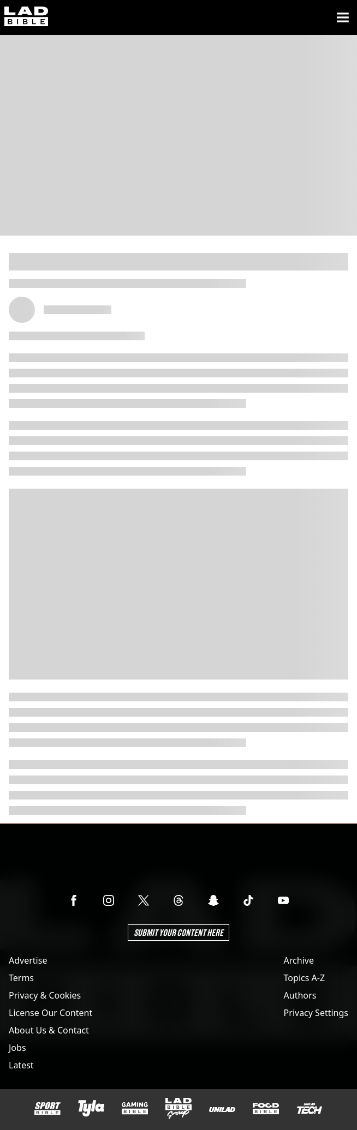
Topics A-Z (304, 978)
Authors (300, 995)
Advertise (28, 960)
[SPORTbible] (47, 1108)
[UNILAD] (222, 1109)
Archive (299, 960)
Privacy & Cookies (45, 995)
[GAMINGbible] (135, 1108)
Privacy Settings (316, 1013)
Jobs (17, 1048)
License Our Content (50, 1013)
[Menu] (343, 17)
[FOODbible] (266, 1108)
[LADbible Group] (178, 1109)
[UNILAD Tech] (309, 1108)
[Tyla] (91, 1108)
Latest (21, 1065)
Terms (21, 978)
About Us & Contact (49, 1030)
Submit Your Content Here (178, 932)
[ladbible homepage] (26, 17)
